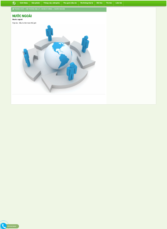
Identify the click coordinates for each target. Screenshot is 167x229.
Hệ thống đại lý (86, 3)
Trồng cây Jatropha (51, 3)
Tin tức (109, 3)
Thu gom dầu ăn (70, 3)
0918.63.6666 (11, 226)
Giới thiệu (24, 3)
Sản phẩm (35, 3)
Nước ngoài (59, 9)
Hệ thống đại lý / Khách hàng (38, 9)
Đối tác (99, 3)
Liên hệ (119, 3)
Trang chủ (18, 9)
